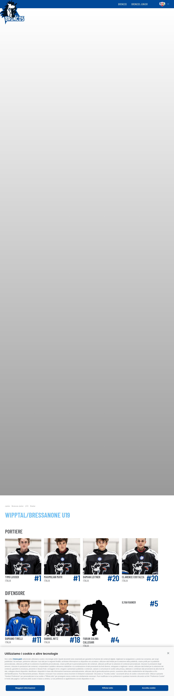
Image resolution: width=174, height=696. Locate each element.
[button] (168, 653)
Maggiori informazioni (25, 688)
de (168, 4)
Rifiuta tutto (107, 688)
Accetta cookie (149, 688)
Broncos (122, 4)
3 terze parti (17, 659)
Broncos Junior (139, 4)
